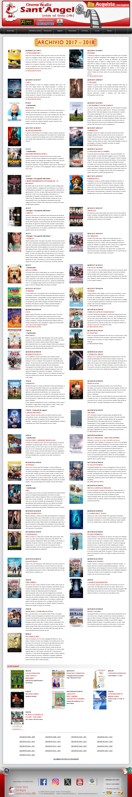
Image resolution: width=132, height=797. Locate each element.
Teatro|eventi (48, 31)
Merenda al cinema (35, 31)
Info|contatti (72, 31)
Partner (109, 31)
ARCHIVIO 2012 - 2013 (27, 741)
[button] (88, 793)
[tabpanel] (45, 60)
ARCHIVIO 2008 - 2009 (27, 737)
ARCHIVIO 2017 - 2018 (53, 746)
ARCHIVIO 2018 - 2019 (78, 746)
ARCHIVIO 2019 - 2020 (105, 746)
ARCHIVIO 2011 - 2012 (104, 737)
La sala (97, 31)
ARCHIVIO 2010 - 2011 (78, 737)
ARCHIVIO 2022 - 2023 (78, 751)
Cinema (22, 31)
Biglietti (59, 31)
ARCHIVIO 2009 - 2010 (53, 737)
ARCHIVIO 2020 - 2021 (27, 751)
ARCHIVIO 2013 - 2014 (53, 741)
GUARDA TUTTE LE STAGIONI (66, 759)
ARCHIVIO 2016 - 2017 (27, 746)
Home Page (10, 31)
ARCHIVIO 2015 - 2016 (105, 741)
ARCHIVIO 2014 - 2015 (78, 741)
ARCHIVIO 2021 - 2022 (53, 751)
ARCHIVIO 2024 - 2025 (27, 755)
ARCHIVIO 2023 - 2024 (105, 751)
